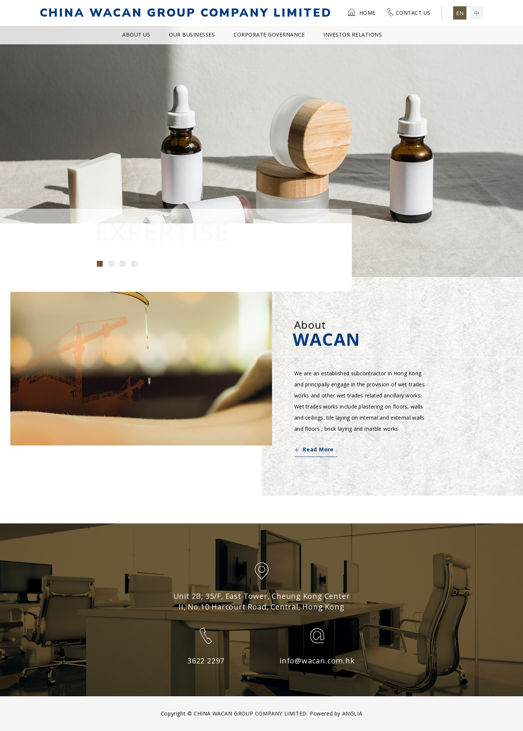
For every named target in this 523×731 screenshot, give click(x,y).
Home (361, 12)
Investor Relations (352, 34)
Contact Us (408, 12)
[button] (100, 264)
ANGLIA (352, 713)
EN (459, 13)
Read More (314, 449)
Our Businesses (192, 34)
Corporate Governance (269, 34)
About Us (136, 34)
